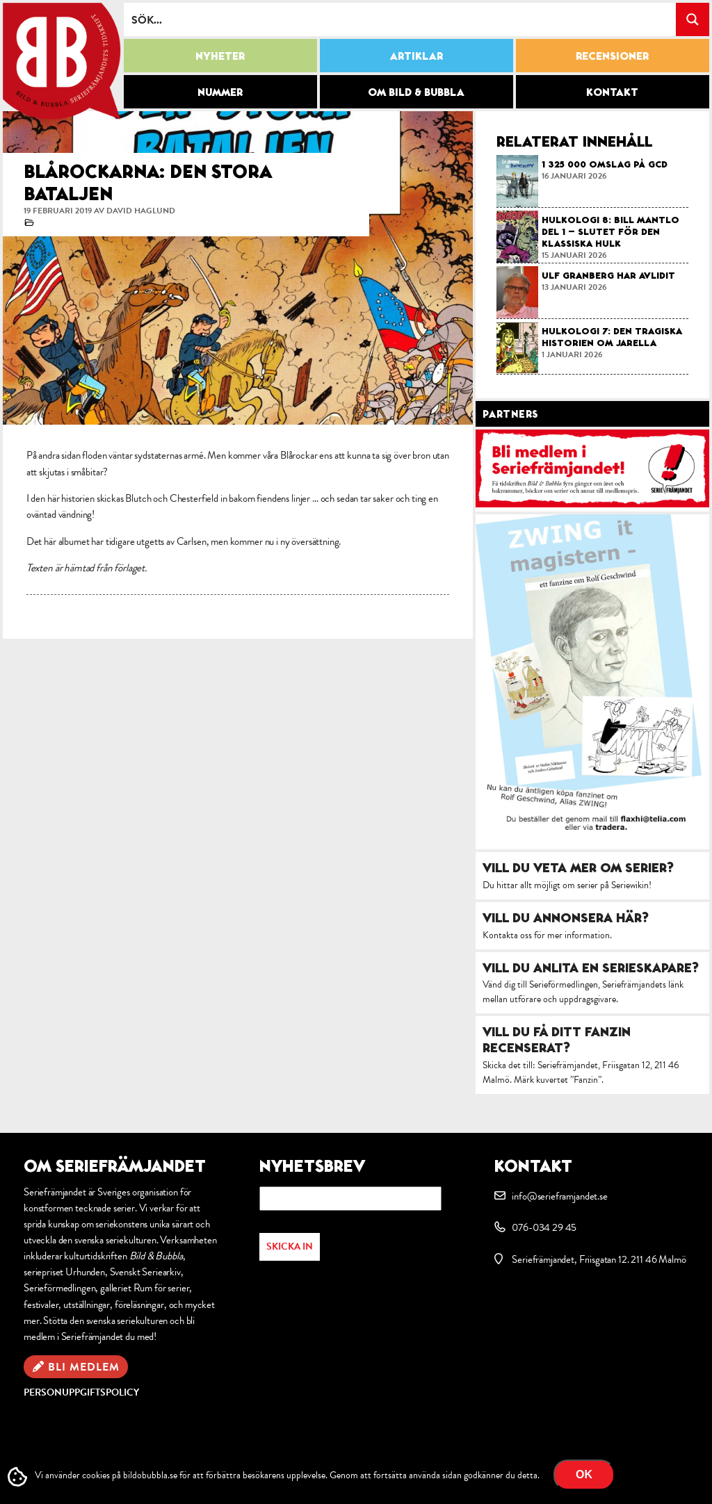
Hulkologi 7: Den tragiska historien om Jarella (612, 336)
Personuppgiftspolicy (81, 1392)
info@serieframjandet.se (559, 1196)
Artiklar (416, 55)
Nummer (220, 91)
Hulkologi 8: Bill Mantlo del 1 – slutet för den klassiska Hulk (610, 231)
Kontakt (612, 91)
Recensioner (612, 55)
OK (584, 1474)
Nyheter (220, 55)
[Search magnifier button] (692, 19)
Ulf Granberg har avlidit (608, 275)
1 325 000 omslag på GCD (605, 164)
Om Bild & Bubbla (416, 91)
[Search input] (400, 19)
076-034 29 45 (544, 1227)
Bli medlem (84, 1367)
